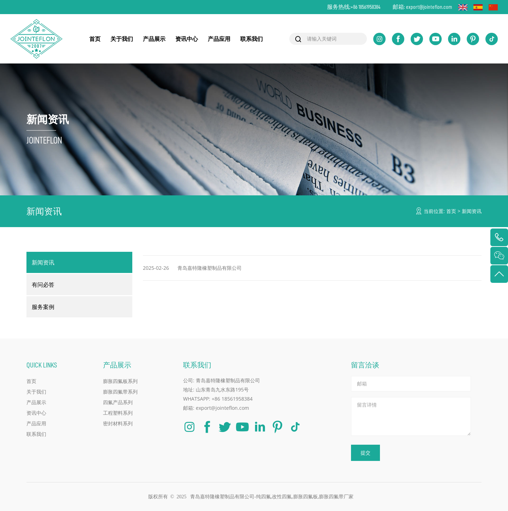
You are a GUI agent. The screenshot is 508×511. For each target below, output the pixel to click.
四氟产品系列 (118, 402)
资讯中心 (186, 39)
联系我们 (251, 39)
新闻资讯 (472, 211)
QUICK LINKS (41, 365)
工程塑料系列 (118, 412)
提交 (365, 452)
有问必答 (43, 284)
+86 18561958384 (366, 7)
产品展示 (154, 39)
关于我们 (121, 39)
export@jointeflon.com (429, 7)
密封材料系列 (118, 423)
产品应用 (219, 39)
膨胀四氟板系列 (120, 381)
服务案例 (43, 307)
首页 (95, 39)
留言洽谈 (365, 365)
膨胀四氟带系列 (120, 391)
